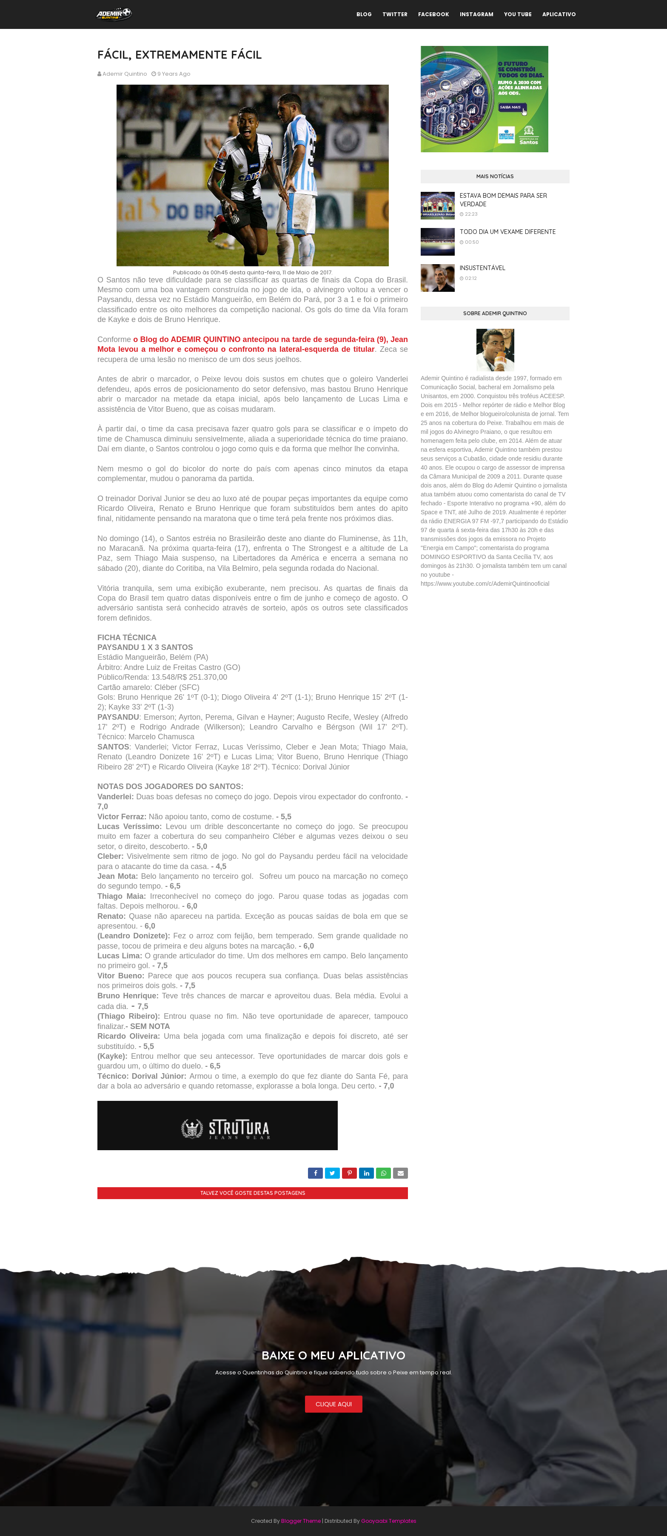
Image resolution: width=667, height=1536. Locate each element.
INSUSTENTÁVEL (482, 268)
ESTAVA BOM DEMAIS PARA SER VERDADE (503, 200)
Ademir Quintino (125, 74)
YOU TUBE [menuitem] (518, 14)
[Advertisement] (484, 656)
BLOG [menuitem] (364, 14)
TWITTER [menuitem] (395, 14)
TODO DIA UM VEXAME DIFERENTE (508, 232)
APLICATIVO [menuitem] (559, 14)
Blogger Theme (301, 1521)
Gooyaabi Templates (388, 1521)
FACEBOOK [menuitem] (433, 14)
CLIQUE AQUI (334, 1404)
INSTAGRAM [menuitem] (476, 14)
